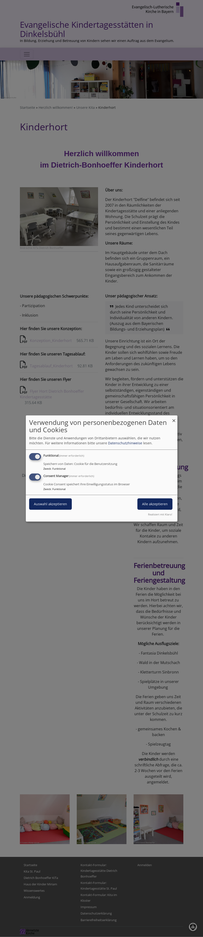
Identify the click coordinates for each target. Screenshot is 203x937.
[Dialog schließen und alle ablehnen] (173, 418)
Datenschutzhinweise (125, 443)
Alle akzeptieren (155, 504)
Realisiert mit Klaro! (160, 514)
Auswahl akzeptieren (50, 504)
